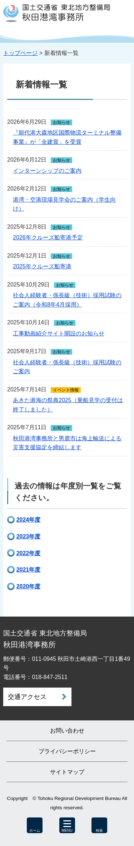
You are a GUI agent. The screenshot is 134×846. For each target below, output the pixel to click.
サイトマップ (67, 772)
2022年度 (28, 553)
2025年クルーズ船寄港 (42, 266)
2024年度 (28, 520)
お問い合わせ (67, 731)
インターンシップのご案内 (47, 171)
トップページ (20, 53)
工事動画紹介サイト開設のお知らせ (58, 333)
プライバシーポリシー (67, 751)
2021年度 (28, 570)
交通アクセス (27, 696)
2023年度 (28, 536)
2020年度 (28, 586)
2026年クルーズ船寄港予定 (48, 237)
